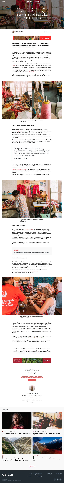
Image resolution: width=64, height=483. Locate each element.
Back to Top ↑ (32, 466)
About (31, 474)
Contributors (29, 476)
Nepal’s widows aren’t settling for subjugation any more (16, 434)
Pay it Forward (59, 1)
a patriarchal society (28, 229)
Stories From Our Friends (32, 4)
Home (31, 473)
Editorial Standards (38, 474)
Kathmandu (30, 50)
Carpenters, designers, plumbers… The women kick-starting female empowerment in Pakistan (15, 459)
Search (60, 474)
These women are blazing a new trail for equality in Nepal (46, 434)
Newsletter (49, 474)
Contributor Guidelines (37, 473)
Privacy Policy (4, 479)
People (3, 455)
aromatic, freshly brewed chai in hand (19, 131)
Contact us (49, 473)
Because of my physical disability (19, 169)
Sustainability (39, 476)
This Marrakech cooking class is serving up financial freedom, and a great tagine (31, 252)
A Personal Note (36, 455)
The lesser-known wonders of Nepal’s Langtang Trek (46, 459)
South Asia (40, 377)
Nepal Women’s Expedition (40, 322)
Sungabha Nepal (30, 71)
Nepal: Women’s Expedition (30, 337)
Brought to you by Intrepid (32, 21)
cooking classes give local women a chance (29, 271)
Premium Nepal (40, 337)
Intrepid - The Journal (25, 377)
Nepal (14, 65)
